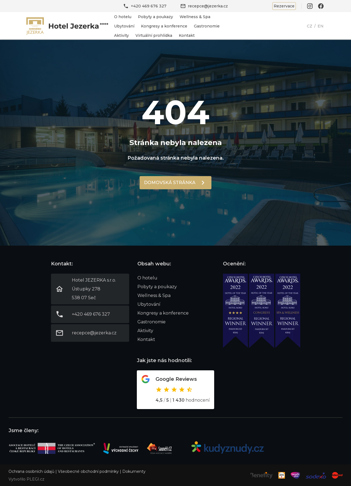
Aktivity (121, 35)
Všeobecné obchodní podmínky (88, 471)
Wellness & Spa (195, 16)
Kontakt (187, 35)
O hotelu (122, 16)
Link (67, 26)
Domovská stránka (170, 182)
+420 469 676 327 (148, 6)
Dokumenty (134, 471)
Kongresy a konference (164, 26)
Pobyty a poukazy (155, 16)
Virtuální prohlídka (153, 35)
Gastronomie (207, 26)
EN (321, 26)
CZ (309, 26)
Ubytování (124, 26)
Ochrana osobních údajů (31, 471)
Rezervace (284, 6)
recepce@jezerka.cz (208, 6)
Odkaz (175, 389)
